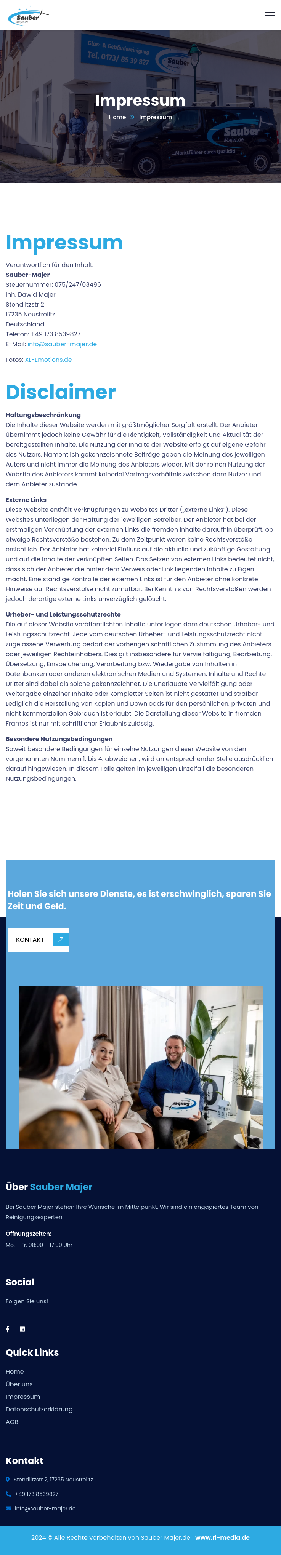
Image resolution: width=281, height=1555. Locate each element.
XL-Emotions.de (48, 359)
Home (117, 117)
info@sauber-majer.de (62, 344)
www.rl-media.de (222, 1537)
